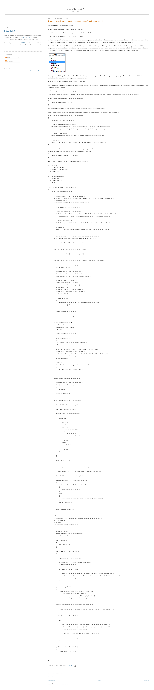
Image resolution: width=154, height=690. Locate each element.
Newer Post (51, 680)
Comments (9, 61)
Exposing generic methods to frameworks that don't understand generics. (76, 21)
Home (99, 680)
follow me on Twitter (36, 71)
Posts (7, 57)
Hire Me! (9, 31)
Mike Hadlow (26, 37)
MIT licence (24, 43)
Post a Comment (52, 677)
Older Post (147, 680)
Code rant (77, 8)
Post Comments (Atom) (62, 684)
